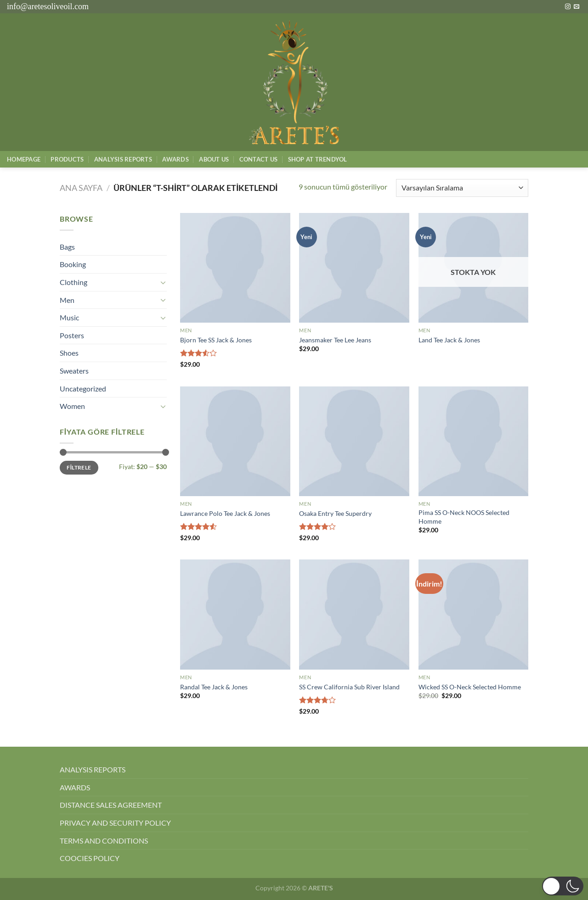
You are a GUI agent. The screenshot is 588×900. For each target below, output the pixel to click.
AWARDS (75, 787)
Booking (73, 264)
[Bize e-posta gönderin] (576, 7)
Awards (175, 159)
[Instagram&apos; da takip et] (568, 7)
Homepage (23, 159)
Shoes (69, 352)
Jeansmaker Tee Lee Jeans (335, 340)
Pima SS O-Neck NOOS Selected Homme (463, 517)
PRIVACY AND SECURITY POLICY (115, 822)
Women (72, 406)
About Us (214, 159)
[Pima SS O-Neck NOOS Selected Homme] (473, 441)
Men (67, 300)
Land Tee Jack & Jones (449, 340)
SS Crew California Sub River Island (349, 687)
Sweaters (74, 370)
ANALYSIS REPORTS (92, 769)
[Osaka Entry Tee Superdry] (354, 441)
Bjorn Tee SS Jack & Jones (216, 340)
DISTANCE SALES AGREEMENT (111, 804)
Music (69, 317)
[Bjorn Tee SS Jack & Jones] (235, 268)
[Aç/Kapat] (163, 282)
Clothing (73, 282)
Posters (72, 335)
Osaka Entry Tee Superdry (335, 513)
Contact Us (258, 159)
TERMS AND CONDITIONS (104, 840)
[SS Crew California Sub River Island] (354, 614)
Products (67, 159)
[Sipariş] (462, 188)
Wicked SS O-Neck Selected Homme (469, 687)
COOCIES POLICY (89, 858)
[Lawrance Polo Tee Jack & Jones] (235, 441)
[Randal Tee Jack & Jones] (235, 614)
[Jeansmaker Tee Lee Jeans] (354, 268)
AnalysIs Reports (123, 159)
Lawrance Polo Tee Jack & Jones (225, 513)
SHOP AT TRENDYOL (317, 159)
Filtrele (79, 467)
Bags (67, 246)
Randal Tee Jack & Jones (214, 687)
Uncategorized (83, 388)
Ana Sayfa (81, 188)
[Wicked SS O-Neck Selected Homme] (473, 614)
